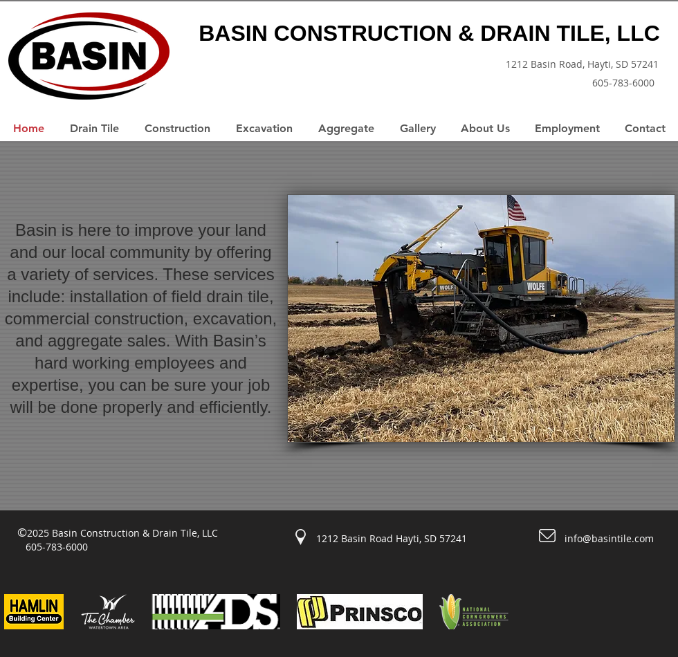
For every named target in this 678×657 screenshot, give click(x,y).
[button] (481, 318)
